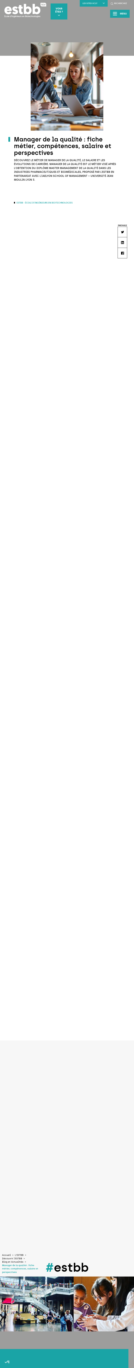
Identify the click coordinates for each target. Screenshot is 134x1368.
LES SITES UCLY (94, 3)
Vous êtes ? (59, 12)
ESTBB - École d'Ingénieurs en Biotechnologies (44, 203)
